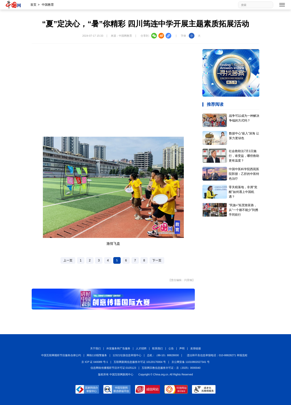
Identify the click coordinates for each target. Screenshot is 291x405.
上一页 (67, 260)
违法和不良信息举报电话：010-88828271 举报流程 (217, 355)
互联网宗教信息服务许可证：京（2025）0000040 (171, 367)
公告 (171, 348)
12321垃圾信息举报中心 (127, 355)
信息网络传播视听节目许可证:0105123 (113, 367)
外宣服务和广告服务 (118, 348)
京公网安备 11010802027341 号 (190, 361)
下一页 (156, 260)
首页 (33, 4)
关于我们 (95, 348)
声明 (182, 348)
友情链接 (195, 348)
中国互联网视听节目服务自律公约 (61, 355)
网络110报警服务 (97, 355)
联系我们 (157, 348)
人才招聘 (141, 348)
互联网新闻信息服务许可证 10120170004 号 (140, 361)
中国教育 (48, 4)
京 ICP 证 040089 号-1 (94, 361)
